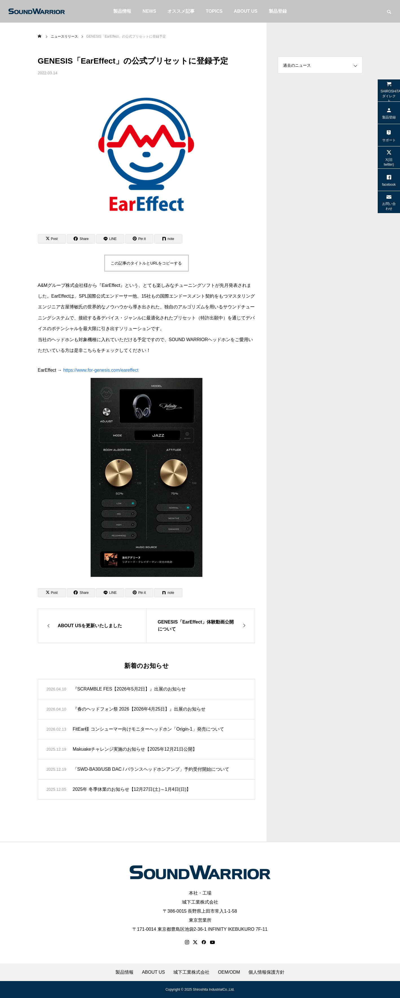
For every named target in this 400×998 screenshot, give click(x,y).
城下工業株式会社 (200, 902)
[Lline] (110, 238)
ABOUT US (245, 11)
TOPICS (214, 11)
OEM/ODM (229, 972)
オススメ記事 (180, 11)
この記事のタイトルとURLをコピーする (146, 263)
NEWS (149, 11)
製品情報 (122, 11)
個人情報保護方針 (266, 972)
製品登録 (278, 11)
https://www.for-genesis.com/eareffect (100, 370)
